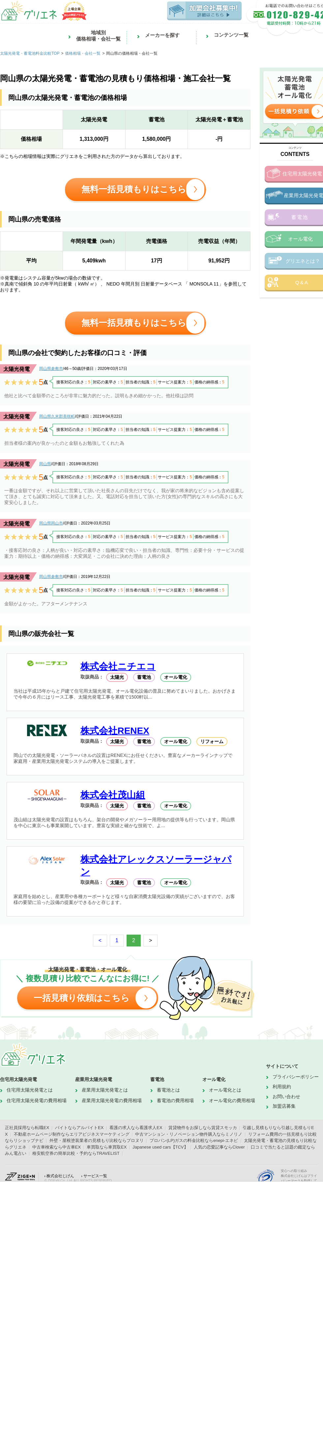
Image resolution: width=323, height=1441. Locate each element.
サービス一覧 (95, 1176)
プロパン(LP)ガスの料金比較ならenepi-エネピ (194, 1140)
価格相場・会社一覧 (83, 53)
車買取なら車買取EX (107, 1147)
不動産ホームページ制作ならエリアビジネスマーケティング (72, 1134)
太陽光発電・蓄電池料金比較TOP (29, 53)
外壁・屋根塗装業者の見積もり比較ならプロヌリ (96, 1140)
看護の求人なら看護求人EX (135, 1127)
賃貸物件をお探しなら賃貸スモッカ (202, 1127)
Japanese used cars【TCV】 (160, 1147)
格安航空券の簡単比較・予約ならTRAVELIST (76, 1153)
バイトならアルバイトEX (79, 1127)
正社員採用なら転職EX (27, 1127)
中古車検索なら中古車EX (56, 1147)
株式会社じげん (60, 1176)
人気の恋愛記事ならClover (219, 1147)
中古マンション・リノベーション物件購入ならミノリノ (188, 1134)
